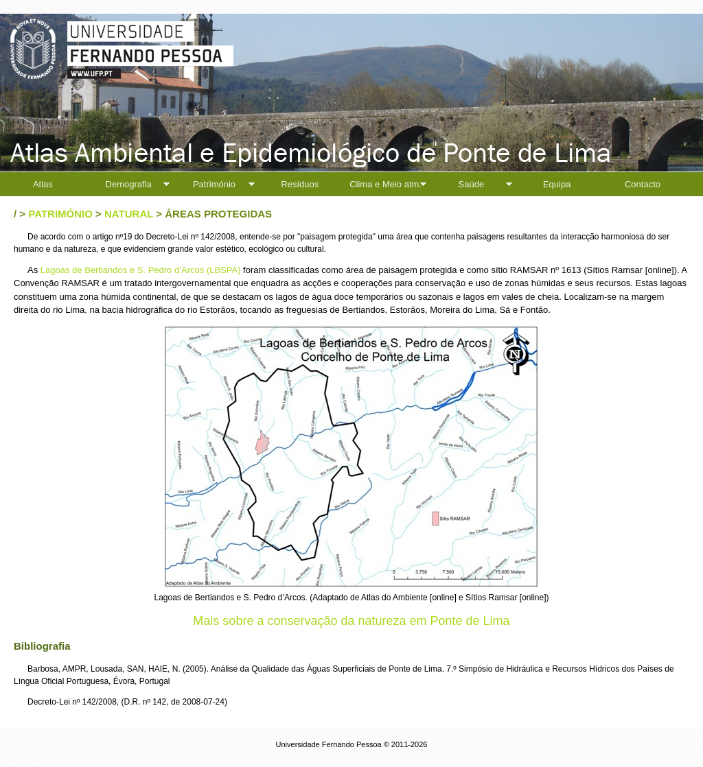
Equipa (557, 184)
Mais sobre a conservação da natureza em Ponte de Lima (351, 621)
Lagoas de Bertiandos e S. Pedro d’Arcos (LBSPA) (141, 270)
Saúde (472, 184)
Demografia (129, 184)
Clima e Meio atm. (385, 184)
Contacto (642, 184)
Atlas (43, 184)
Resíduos (300, 184)
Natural (128, 214)
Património (214, 184)
